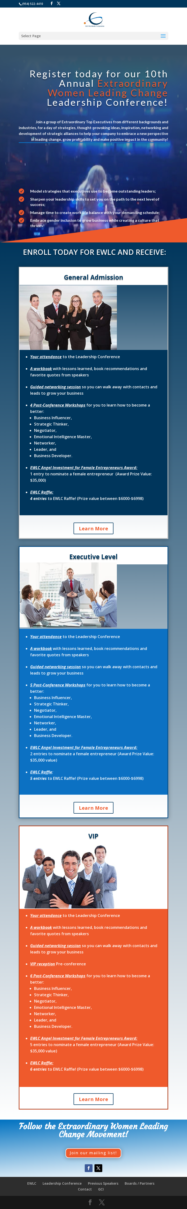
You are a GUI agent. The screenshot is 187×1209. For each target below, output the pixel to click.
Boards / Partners (139, 1183)
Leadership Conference (62, 1183)
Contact (85, 1189)
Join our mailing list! (93, 1153)
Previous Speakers (103, 1183)
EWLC (31, 1183)
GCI (101, 1189)
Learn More (93, 528)
